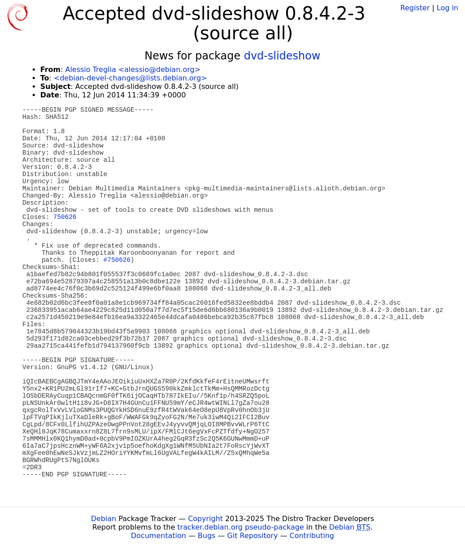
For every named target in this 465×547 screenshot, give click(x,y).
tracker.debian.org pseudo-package (241, 527)
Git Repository (252, 535)
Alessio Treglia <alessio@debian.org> (132, 69)
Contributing (312, 535)
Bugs (207, 535)
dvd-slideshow (282, 56)
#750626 (116, 260)
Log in (447, 8)
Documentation (158, 535)
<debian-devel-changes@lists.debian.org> (130, 78)
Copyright (205, 518)
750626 (64, 217)
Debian (103, 518)
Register (415, 8)
